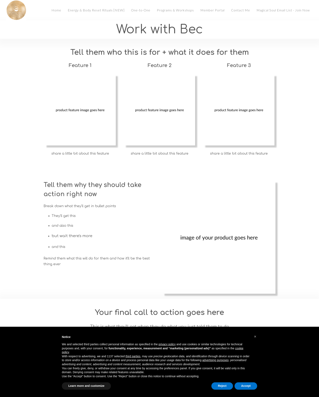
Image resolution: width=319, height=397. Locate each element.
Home (56, 10)
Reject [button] (222, 385)
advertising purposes (215, 360)
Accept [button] (246, 385)
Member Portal (212, 10)
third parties (133, 356)
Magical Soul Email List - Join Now (283, 10)
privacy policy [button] (167, 344)
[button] (255, 336)
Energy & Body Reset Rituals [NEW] (96, 10)
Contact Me (240, 10)
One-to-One (140, 10)
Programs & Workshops (175, 10)
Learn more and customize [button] (86, 385)
